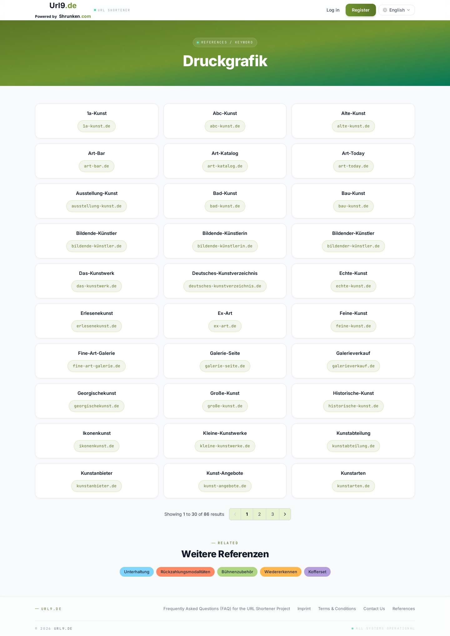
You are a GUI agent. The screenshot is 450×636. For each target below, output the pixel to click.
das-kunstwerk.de (97, 286)
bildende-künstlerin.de (225, 246)
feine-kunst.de (353, 326)
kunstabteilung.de (353, 446)
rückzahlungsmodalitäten (185, 571)
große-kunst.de (225, 406)
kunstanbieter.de (97, 486)
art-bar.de (96, 166)
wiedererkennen (280, 571)
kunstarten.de (353, 486)
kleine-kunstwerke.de (225, 446)
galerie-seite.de (225, 366)
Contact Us (374, 608)
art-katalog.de (225, 166)
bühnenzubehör (237, 571)
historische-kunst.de (353, 406)
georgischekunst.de (96, 406)
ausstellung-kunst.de (97, 206)
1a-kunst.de (96, 126)
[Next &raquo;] (285, 514)
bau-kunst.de (353, 206)
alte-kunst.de (353, 126)
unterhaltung (136, 571)
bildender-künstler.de (353, 246)
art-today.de (353, 166)
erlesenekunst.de (97, 326)
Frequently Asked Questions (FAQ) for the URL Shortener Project (226, 608)
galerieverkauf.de (353, 366)
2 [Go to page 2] (259, 514)
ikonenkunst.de (96, 446)
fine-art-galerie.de (96, 366)
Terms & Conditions (337, 608)
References (403, 608)
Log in (333, 9)
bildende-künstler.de (97, 246)
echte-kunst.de (353, 286)
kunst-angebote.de (225, 486)
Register (361, 9)
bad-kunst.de (225, 206)
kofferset (317, 571)
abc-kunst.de (225, 126)
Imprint (304, 608)
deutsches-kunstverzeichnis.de (225, 286)
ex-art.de (225, 326)
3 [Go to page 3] (272, 514)
